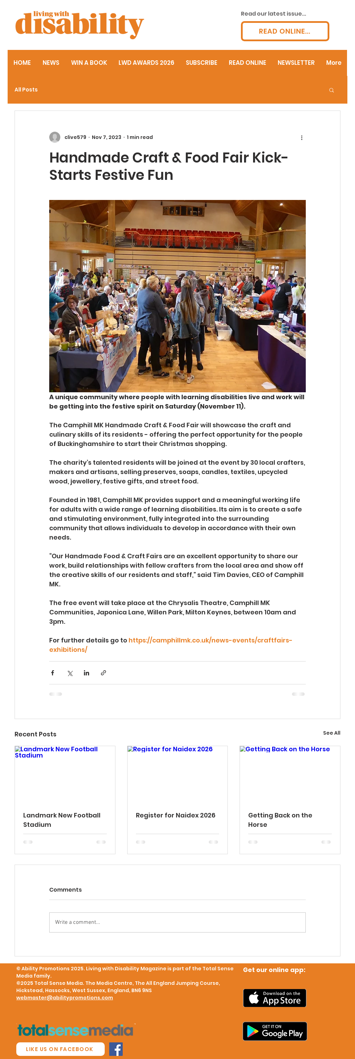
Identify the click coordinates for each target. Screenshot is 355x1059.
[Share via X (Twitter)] (69, 672)
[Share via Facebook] (52, 672)
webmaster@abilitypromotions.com (64, 997)
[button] (331, 90)
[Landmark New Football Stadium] (65, 774)
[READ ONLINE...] (285, 31)
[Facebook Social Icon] (116, 1049)
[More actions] (301, 137)
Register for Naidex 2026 (175, 815)
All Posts (26, 90)
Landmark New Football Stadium (62, 820)
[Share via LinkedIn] (86, 672)
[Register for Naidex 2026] (178, 774)
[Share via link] (103, 672)
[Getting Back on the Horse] (290, 774)
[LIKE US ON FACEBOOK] (60, 1049)
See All (331, 732)
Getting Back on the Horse (280, 820)
